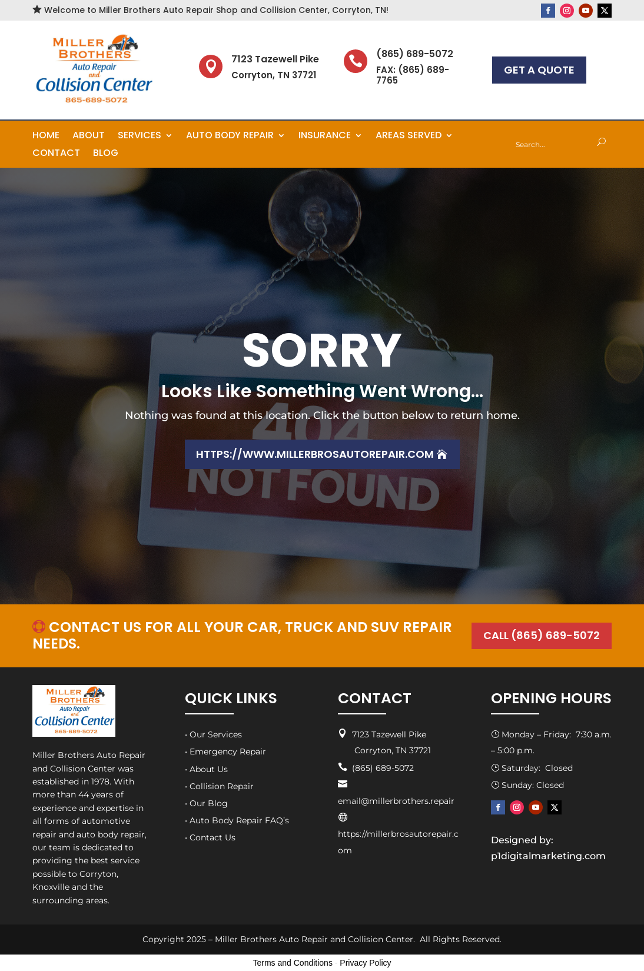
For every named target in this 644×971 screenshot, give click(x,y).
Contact (56, 154)
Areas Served (408, 136)
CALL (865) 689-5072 (541, 635)
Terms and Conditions (293, 962)
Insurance (324, 136)
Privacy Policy (365, 962)
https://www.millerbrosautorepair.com (315, 454)
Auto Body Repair (230, 136)
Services (139, 136)
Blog (105, 154)
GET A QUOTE (539, 69)
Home (45, 136)
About (88, 136)
